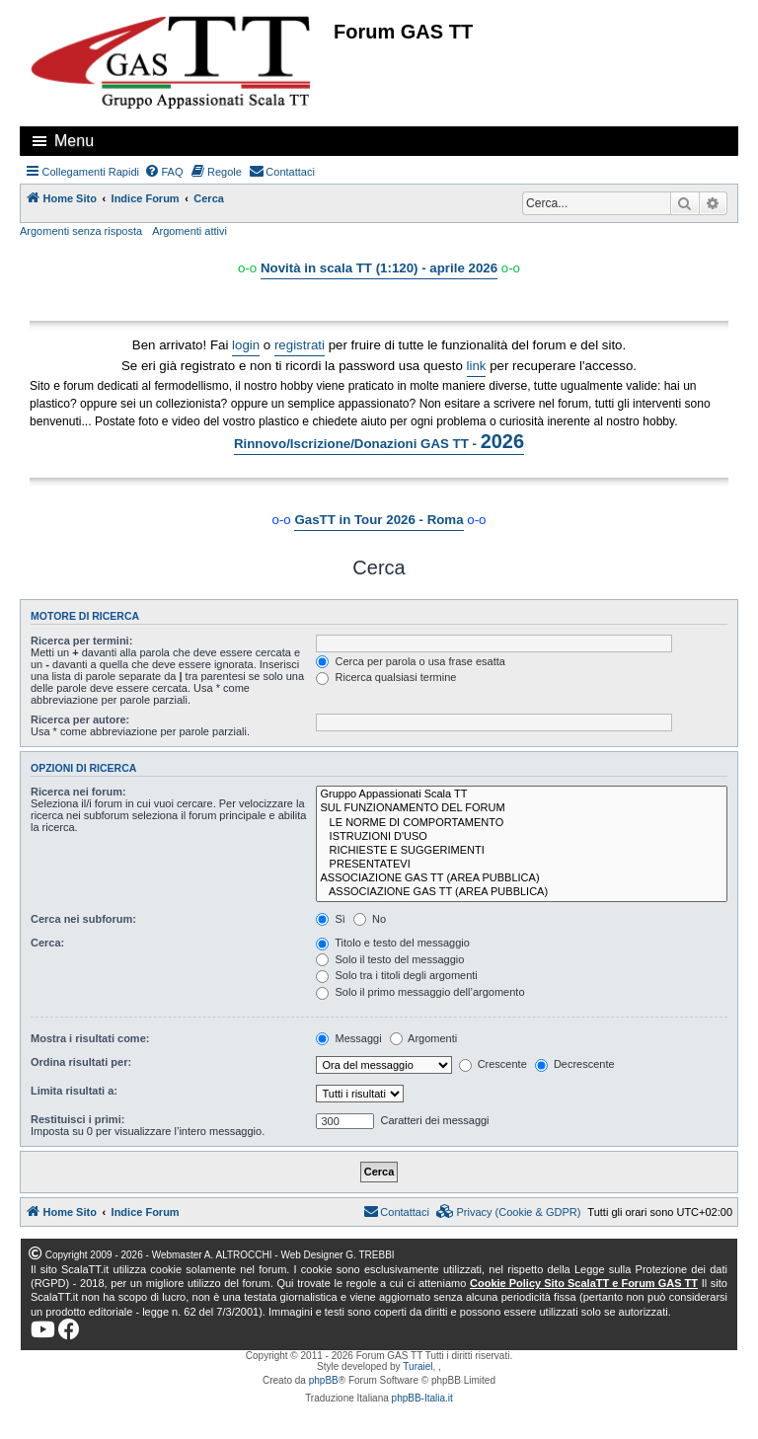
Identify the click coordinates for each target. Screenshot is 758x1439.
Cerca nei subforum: (83, 919)
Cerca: (47, 942)
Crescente (493, 1064)
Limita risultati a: (74, 1091)
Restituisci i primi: (77, 1119)
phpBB (324, 1380)
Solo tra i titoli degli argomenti (396, 975)
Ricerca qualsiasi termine (386, 677)
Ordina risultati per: (81, 1062)
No (369, 919)
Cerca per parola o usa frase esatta (410, 661)
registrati (299, 345)
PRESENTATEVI (521, 864)
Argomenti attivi (189, 231)
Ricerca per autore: (80, 719)
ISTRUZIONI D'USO (521, 837)
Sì (330, 919)
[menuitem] (164, 172)
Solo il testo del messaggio (390, 959)
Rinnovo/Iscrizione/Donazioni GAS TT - (379, 441)
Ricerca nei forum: (78, 791)
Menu (74, 140)
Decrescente (575, 1064)
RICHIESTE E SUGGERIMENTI (521, 851)
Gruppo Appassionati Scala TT (521, 794)
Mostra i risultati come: (90, 1038)
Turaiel (417, 1366)
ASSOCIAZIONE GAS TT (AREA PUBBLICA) (521, 878)
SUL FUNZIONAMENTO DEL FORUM (521, 808)
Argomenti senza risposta (81, 231)
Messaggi (348, 1038)
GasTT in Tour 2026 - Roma (378, 519)
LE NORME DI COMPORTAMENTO (521, 823)
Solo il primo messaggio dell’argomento (420, 992)
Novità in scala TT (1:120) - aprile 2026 (379, 268)
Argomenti (424, 1038)
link (477, 365)
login (246, 345)
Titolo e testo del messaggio (392, 942)
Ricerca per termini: (81, 640)
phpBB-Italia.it (422, 1398)
